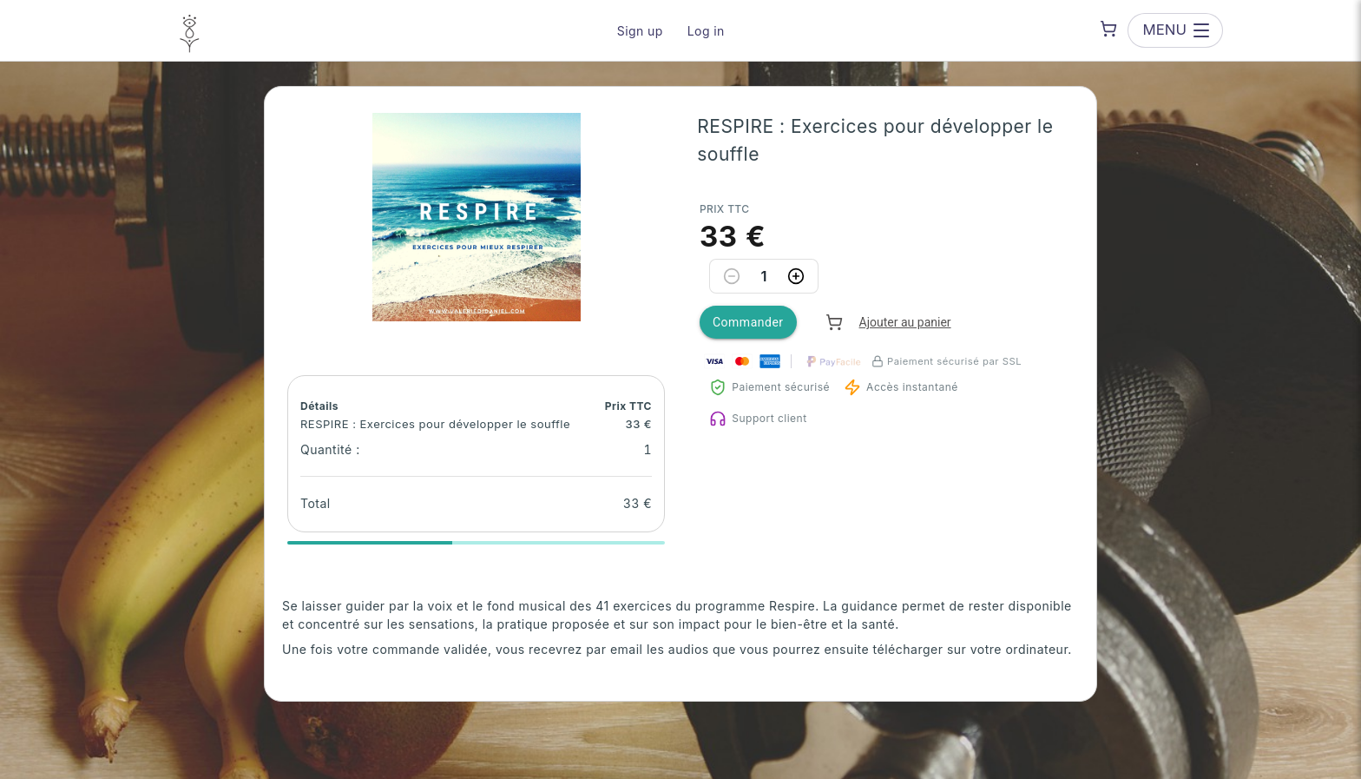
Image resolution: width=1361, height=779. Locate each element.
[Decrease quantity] (731, 276)
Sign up (640, 30)
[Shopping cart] (1108, 28)
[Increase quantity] (796, 276)
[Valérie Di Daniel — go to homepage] (190, 30)
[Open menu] (1175, 30)
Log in (706, 30)
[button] (476, 217)
